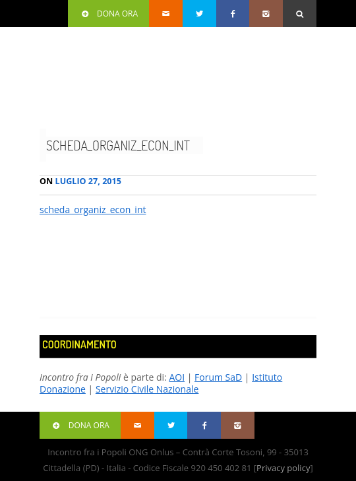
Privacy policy (283, 468)
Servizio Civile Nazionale (147, 389)
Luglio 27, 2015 (80, 181)
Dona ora (108, 13)
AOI (177, 377)
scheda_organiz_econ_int (118, 145)
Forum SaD (218, 377)
